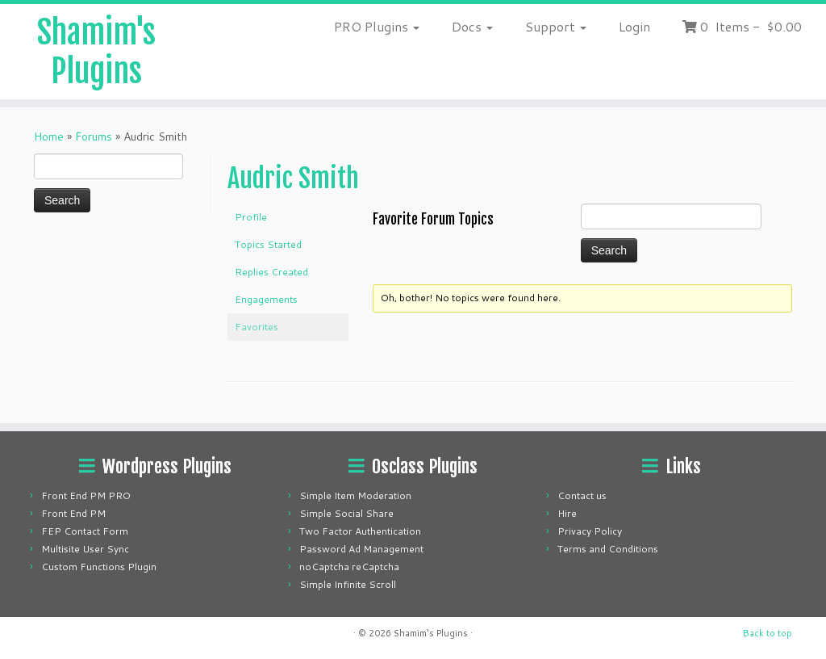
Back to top (767, 633)
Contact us (582, 495)
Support (555, 26)
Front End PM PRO (86, 495)
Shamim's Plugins (96, 51)
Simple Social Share (346, 513)
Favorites (256, 327)
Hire (567, 513)
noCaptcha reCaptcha (349, 566)
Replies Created (271, 272)
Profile (251, 217)
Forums (93, 136)
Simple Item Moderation (355, 495)
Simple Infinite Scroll (347, 584)
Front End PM (73, 513)
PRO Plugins (376, 26)
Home (49, 136)
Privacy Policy (589, 531)
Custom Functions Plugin (98, 566)
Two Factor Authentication (360, 531)
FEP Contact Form (84, 531)
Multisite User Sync (85, 549)
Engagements (266, 299)
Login (634, 26)
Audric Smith (293, 178)
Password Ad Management (361, 549)
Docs (472, 26)
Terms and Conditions (607, 549)
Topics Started (268, 244)
